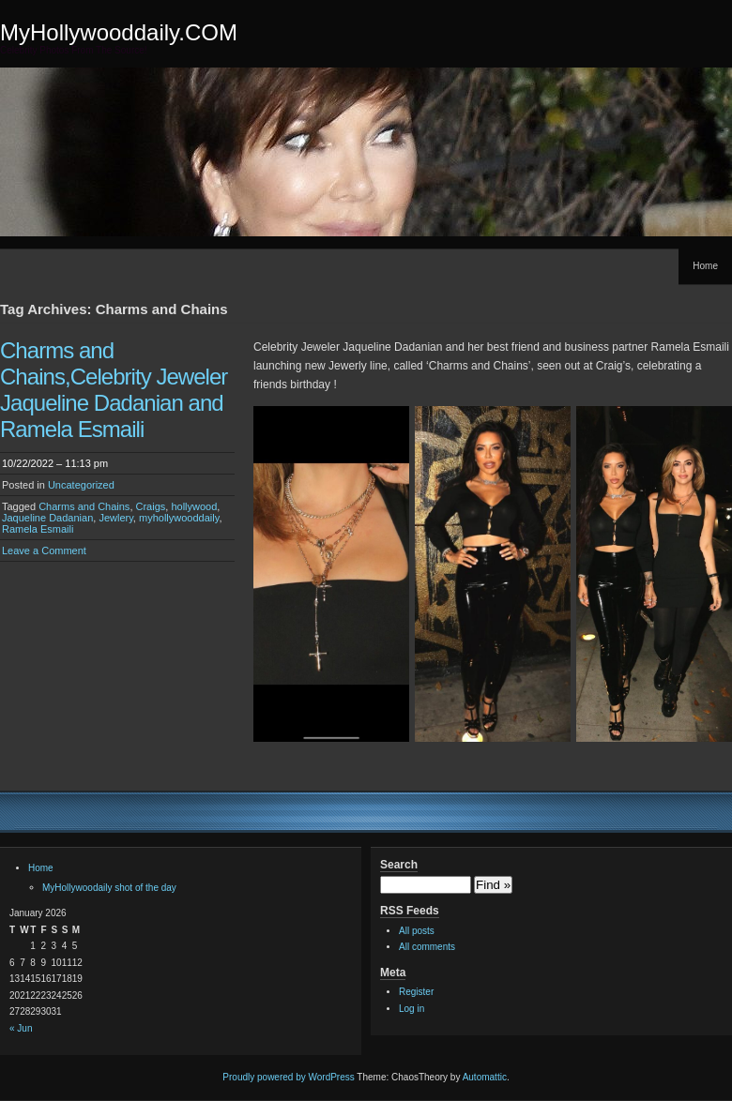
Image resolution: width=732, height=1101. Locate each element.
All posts (417, 931)
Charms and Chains (84, 506)
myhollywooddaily (179, 517)
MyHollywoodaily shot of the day (109, 887)
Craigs (151, 506)
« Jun (20, 1028)
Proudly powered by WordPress (288, 1077)
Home (705, 266)
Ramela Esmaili (37, 529)
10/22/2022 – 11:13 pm (55, 463)
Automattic (485, 1077)
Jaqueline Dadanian (47, 517)
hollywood (194, 506)
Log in (411, 1008)
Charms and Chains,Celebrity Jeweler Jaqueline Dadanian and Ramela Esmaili (113, 390)
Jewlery (115, 517)
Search (399, 864)
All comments (427, 947)
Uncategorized (81, 484)
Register (416, 992)
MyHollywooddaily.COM (118, 32)
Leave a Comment (44, 550)
